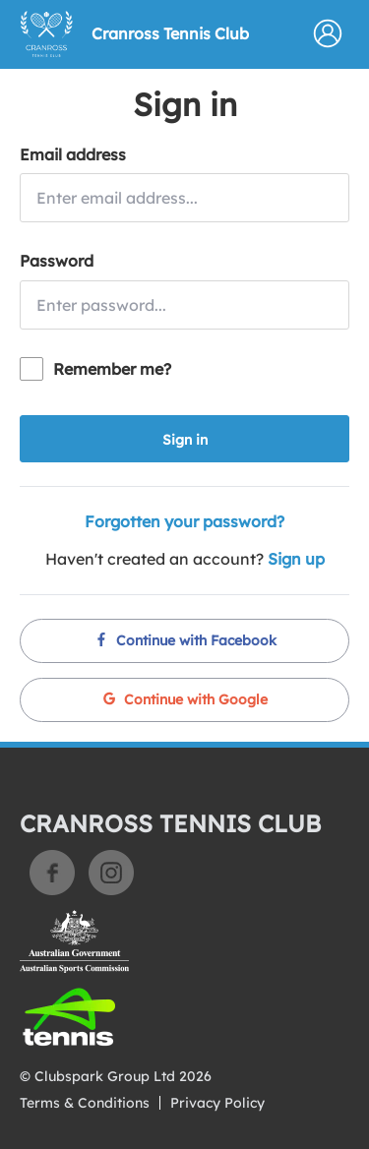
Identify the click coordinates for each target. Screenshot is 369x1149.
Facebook (52, 872)
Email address (73, 154)
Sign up (296, 559)
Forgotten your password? (184, 521)
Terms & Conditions (85, 1103)
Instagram (111, 872)
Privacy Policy (217, 1103)
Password (56, 261)
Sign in (185, 440)
